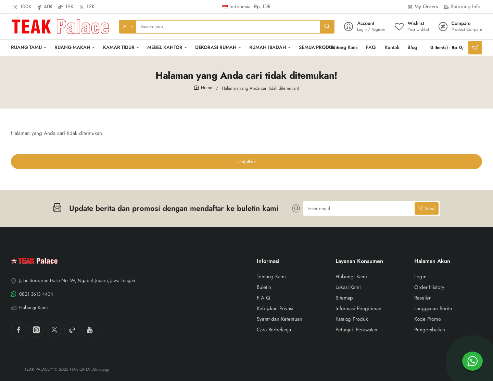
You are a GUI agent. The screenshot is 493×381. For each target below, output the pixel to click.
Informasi (268, 261)
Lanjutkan (246, 161)
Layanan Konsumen (359, 261)
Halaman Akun (432, 261)
